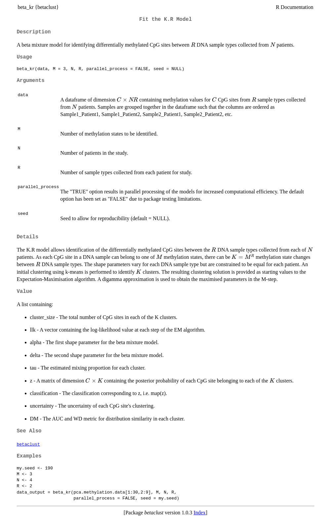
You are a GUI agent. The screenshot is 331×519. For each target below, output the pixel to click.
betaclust (28, 444)
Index (199, 512)
